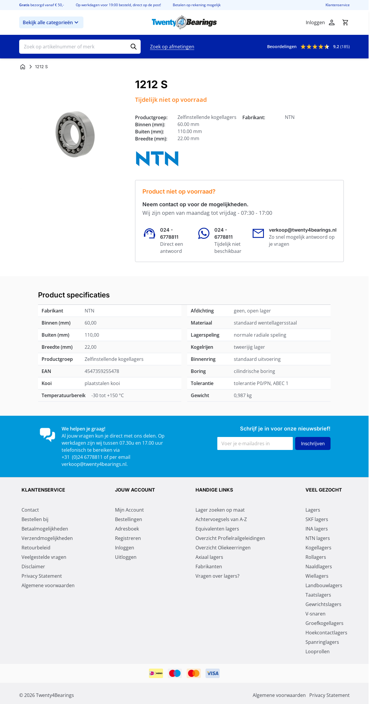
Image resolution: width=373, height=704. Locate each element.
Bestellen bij (35, 519)
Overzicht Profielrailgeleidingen (230, 538)
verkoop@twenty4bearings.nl (302, 230)
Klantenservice (338, 5)
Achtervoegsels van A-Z (221, 519)
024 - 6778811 (169, 233)
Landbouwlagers (323, 585)
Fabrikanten (208, 566)
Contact (30, 510)
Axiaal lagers (209, 557)
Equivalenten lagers (217, 529)
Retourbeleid (36, 548)
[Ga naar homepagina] (22, 66)
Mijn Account (129, 510)
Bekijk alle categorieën (51, 22)
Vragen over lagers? (217, 576)
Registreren (128, 538)
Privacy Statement (42, 576)
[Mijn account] (331, 22)
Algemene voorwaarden (48, 585)
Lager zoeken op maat (220, 510)
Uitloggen (126, 557)
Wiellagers (316, 576)
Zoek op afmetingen (172, 46)
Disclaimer (33, 566)
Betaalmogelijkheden (45, 529)
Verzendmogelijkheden (47, 538)
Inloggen (124, 548)
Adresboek (127, 529)
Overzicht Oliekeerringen (223, 548)
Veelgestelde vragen (44, 557)
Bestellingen (128, 519)
